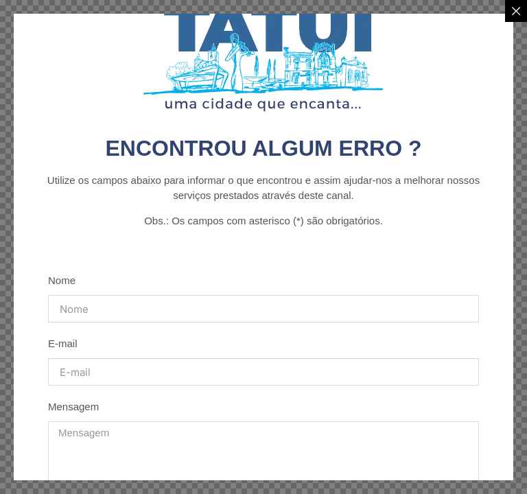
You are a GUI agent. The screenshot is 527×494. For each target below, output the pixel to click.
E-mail (63, 343)
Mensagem (73, 406)
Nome (61, 280)
